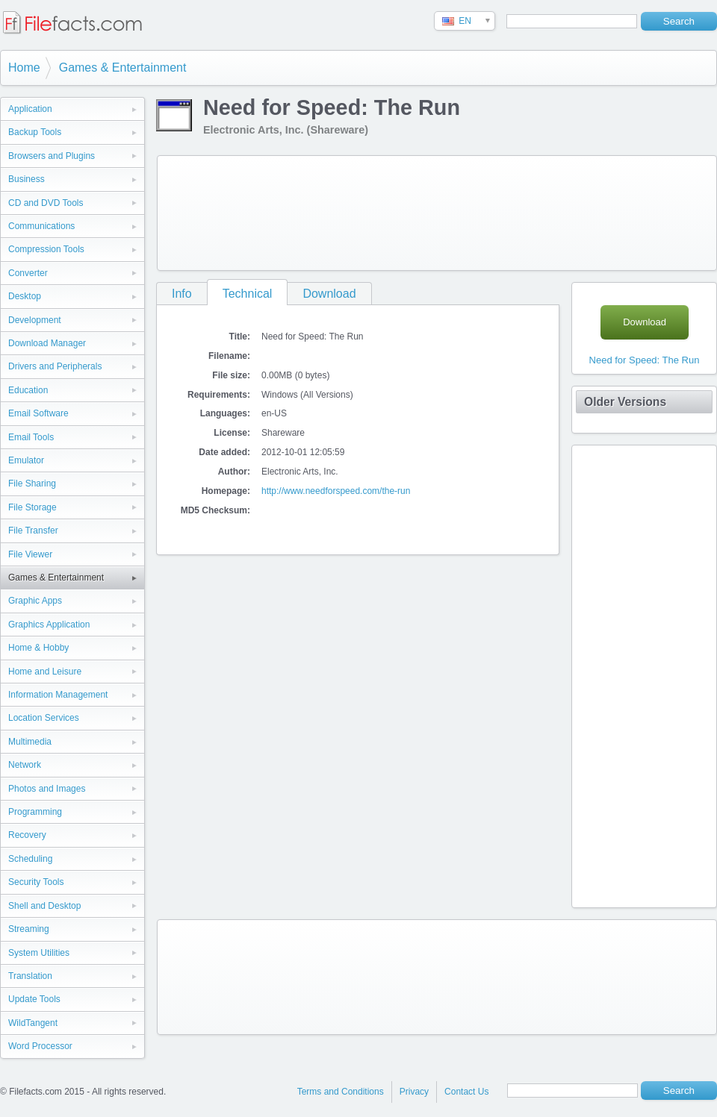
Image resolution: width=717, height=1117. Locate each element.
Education (28, 390)
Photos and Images (46, 788)
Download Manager (47, 343)
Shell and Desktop (44, 906)
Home (24, 67)
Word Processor (40, 1046)
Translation (30, 976)
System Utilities (38, 953)
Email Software (38, 413)
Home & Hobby (38, 647)
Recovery (27, 835)
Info (182, 293)
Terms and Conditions (340, 1091)
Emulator (26, 460)
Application (30, 109)
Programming (35, 812)
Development (34, 320)
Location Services (43, 718)
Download (329, 293)
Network (24, 765)
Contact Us (466, 1091)
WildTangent (33, 1023)
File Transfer (33, 530)
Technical (248, 293)
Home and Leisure (44, 671)
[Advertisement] (222, 210)
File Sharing (32, 483)
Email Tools (31, 437)
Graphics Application (49, 624)
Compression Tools (46, 249)
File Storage (32, 507)
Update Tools (34, 999)
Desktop (24, 296)
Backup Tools (34, 132)
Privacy (414, 1091)
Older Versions (625, 401)
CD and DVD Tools (46, 203)
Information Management (58, 694)
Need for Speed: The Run (644, 360)
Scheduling (30, 859)
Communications (41, 226)
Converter (28, 273)
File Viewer (30, 554)
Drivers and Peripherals (55, 366)
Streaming (28, 929)
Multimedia (30, 741)
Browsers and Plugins (51, 156)
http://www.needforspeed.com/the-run (335, 491)
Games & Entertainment (123, 67)
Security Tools (35, 882)
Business (26, 179)
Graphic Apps (35, 600)
